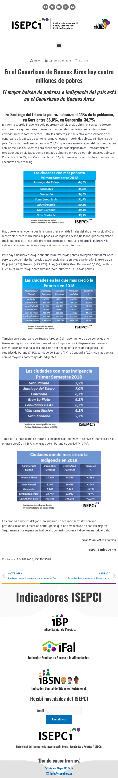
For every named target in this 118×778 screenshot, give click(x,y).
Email (40, 710)
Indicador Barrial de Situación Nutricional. (59, 688)
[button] (59, 45)
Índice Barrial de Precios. (59, 629)
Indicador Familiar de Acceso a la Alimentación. (59, 657)
